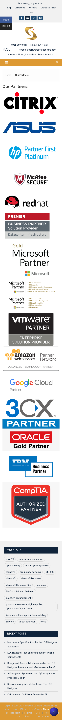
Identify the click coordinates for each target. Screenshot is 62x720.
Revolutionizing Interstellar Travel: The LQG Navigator (29, 686)
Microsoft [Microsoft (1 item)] (11, 578)
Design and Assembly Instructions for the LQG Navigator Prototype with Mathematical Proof (31, 665)
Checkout (28, 716)
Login (31, 12)
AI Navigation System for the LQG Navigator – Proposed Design (31, 675)
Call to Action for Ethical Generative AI (27, 694)
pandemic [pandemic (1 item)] (41, 585)
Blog (9, 8)
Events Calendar (48, 8)
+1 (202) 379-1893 (38, 45)
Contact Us (20, 8)
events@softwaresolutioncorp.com (37, 50)
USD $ (8, 20)
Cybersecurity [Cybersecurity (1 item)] (13, 565)
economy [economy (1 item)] (10, 572)
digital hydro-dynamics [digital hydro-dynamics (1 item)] (37, 565)
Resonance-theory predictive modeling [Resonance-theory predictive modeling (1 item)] (26, 615)
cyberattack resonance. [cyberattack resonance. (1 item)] (31, 559)
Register (28, 713)
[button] (54, 711)
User (38, 713)
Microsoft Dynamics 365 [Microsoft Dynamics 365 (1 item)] (18, 585)
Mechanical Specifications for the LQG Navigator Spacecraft (32, 644)
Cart (18, 716)
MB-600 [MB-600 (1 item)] (50, 572)
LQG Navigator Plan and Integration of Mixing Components (30, 654)
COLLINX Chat (43, 716)
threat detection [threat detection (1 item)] (27, 621)
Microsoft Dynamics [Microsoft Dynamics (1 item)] (31, 578)
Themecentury (49, 709)
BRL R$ (7, 26)
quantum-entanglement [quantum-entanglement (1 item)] (18, 598)
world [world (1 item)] (43, 621)
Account (33, 8)
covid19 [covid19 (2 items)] (10, 559)
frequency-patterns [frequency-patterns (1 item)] (30, 572)
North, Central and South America (35, 54)
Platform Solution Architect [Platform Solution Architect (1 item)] (20, 591)
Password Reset (12, 713)
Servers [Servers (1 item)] (10, 621)
